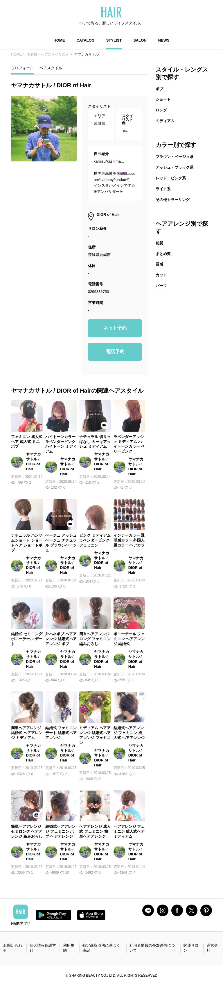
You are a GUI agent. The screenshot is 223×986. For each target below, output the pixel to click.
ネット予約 (115, 327)
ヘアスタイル (50, 68)
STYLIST (114, 40)
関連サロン (191, 948)
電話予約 (115, 351)
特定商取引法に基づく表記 (101, 948)
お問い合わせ (12, 948)
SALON (140, 40)
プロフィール (22, 68)
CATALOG (85, 40)
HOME (59, 40)
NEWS (164, 40)
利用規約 (68, 948)
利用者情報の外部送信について (152, 948)
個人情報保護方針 (43, 948)
